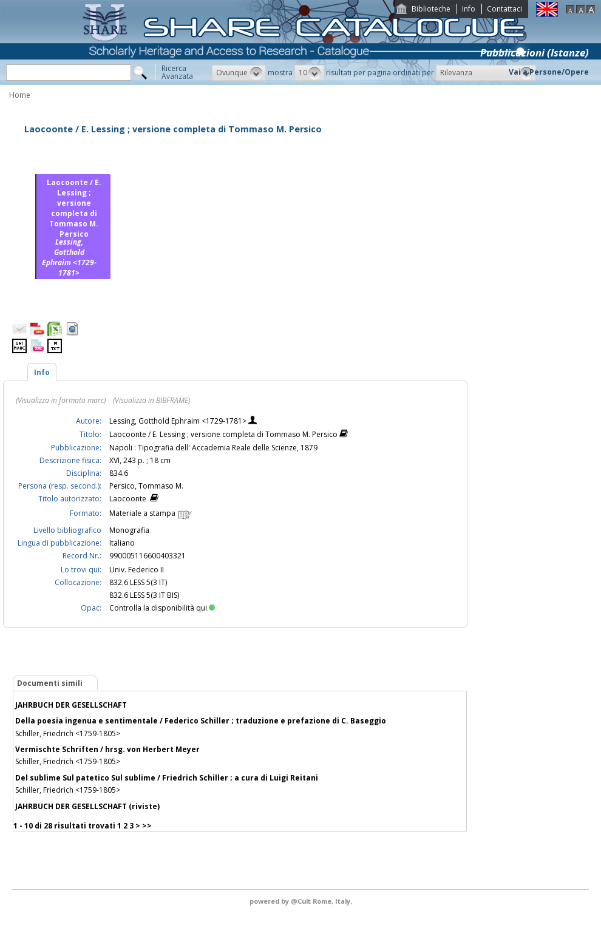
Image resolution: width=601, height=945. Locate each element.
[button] (239, 73)
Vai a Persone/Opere (549, 72)
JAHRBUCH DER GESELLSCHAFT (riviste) (87, 806)
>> (147, 826)
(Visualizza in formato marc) (61, 400)
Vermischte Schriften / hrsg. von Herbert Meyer (107, 749)
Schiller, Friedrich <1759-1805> (67, 733)
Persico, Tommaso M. (146, 486)
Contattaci (504, 9)
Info (468, 9)
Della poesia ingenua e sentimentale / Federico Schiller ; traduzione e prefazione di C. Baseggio (200, 721)
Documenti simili (50, 683)
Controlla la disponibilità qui (162, 608)
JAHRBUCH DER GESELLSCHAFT (71, 705)
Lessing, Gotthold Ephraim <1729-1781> (178, 421)
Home (19, 95)
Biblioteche (431, 9)
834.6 (118, 473)
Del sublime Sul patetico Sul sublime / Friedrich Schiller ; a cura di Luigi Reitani (166, 778)
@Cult (302, 901)
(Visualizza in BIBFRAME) (151, 400)
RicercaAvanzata (177, 72)
